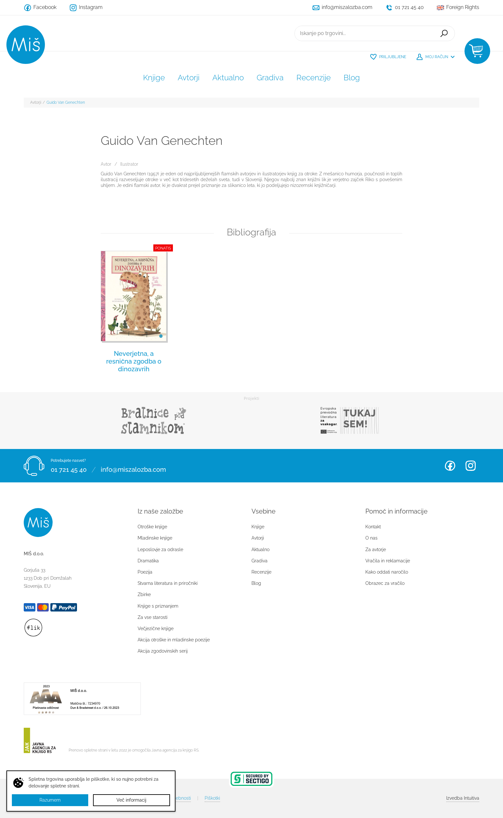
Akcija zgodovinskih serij (163, 651)
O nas (371, 538)
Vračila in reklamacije (387, 560)
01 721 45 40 (69, 469)
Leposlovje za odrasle (160, 549)
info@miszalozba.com (133, 469)
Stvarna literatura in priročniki (168, 583)
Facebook (450, 465)
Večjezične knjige (156, 628)
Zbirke (144, 594)
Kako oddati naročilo (386, 572)
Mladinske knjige (155, 538)
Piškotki (212, 798)
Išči (444, 33)
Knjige (154, 77)
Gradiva (270, 77)
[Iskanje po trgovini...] (364, 33)
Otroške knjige (152, 526)
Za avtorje (375, 549)
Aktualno (228, 77)
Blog (352, 77)
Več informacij (131, 800)
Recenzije (313, 77)
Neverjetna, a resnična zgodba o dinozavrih (133, 361)
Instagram (470, 465)
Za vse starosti (152, 617)
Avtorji (189, 77)
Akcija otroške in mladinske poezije (174, 639)
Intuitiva (462, 798)
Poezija (145, 572)
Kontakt (373, 526)
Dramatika (148, 560)
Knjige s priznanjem (158, 606)
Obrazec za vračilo (385, 583)
